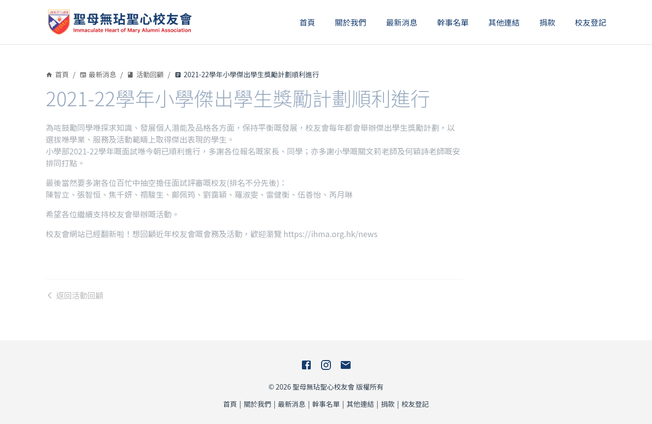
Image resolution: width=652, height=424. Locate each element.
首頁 (307, 22)
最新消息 (401, 22)
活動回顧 (145, 74)
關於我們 (350, 22)
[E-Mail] (346, 365)
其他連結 (504, 22)
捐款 (547, 22)
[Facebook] (306, 365)
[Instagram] (326, 365)
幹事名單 (453, 22)
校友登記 (590, 22)
